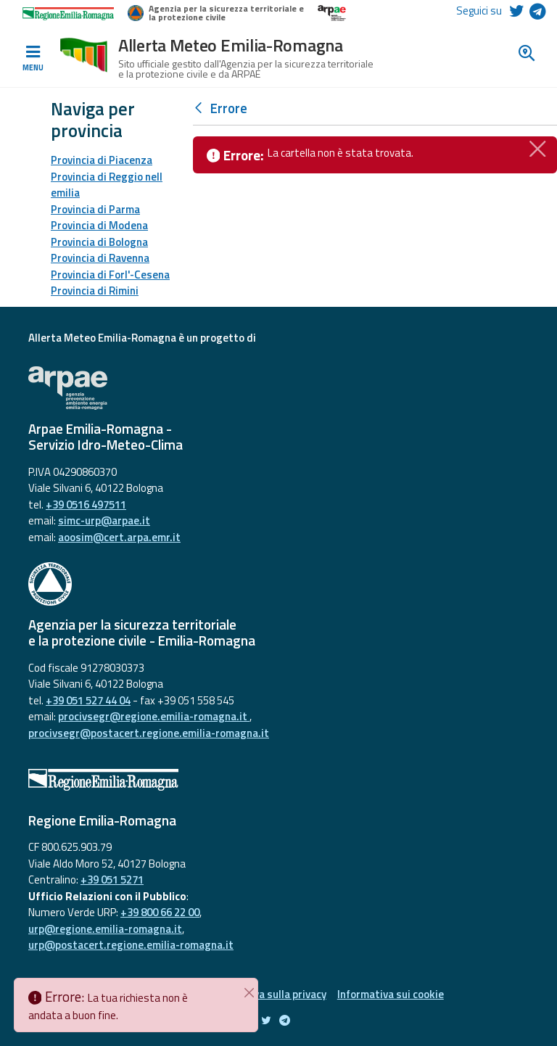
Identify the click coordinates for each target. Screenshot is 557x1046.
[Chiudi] (538, 147)
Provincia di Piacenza (101, 160)
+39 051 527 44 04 (88, 700)
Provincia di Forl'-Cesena (110, 274)
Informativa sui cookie (390, 994)
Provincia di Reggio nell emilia (106, 185)
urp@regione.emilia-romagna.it (105, 929)
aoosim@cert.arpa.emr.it (119, 537)
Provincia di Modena (99, 225)
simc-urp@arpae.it (104, 520)
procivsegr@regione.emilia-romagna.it (153, 716)
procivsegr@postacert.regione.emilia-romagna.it (148, 733)
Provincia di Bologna (99, 242)
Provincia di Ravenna (100, 258)
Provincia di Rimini (95, 290)
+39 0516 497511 (86, 504)
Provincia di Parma (95, 209)
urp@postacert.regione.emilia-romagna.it (131, 944)
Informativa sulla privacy (267, 994)
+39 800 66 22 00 (159, 912)
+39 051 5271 (112, 879)
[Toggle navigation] (32, 59)
